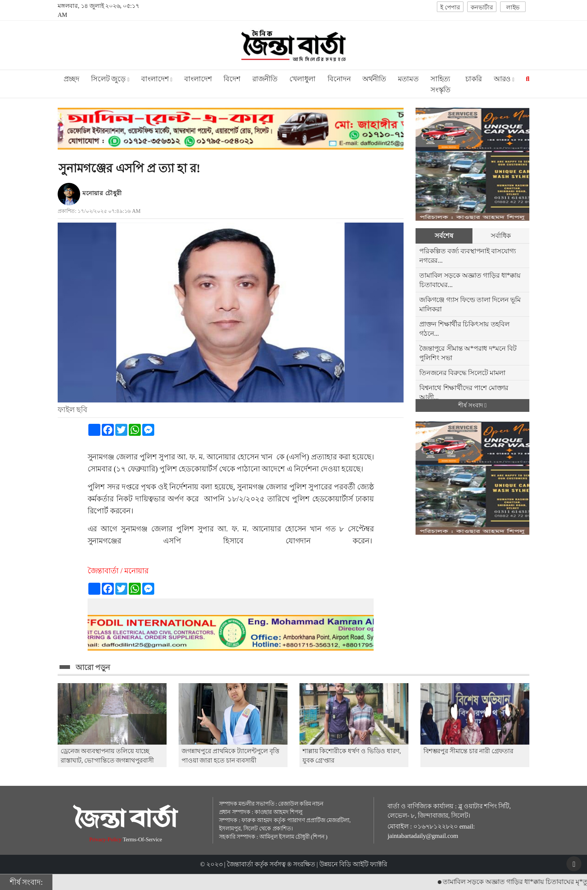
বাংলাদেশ (198, 79)
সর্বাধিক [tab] (501, 235)
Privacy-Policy (106, 839)
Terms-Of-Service (142, 839)
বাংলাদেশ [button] (156, 79)
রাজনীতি (264, 79)
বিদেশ (231, 79)
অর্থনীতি (374, 79)
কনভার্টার (482, 7)
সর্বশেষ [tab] (444, 235)
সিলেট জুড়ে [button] (110, 79)
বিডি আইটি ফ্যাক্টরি (363, 864)
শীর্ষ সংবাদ (472, 405)
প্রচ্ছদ (71, 79)
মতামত (408, 79)
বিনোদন (339, 79)
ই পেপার (450, 7)
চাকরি (473, 79)
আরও (504, 79)
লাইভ (513, 7)
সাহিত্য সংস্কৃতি (440, 84)
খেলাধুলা (302, 79)
